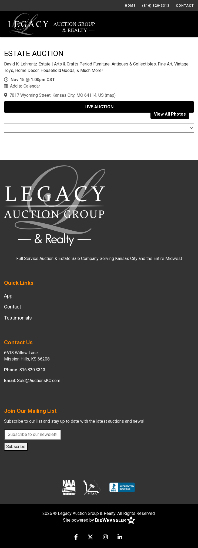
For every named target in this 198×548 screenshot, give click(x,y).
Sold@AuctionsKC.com (38, 380)
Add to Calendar (25, 86)
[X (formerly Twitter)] (90, 537)
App (8, 296)
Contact (185, 6)
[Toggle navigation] (190, 23)
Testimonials (18, 318)
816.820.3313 (32, 369)
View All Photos (170, 114)
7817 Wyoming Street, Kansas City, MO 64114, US (56, 95)
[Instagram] (105, 537)
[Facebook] (76, 537)
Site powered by (99, 520)
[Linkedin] (120, 537)
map (110, 95)
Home (130, 6)
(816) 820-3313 (155, 6)
